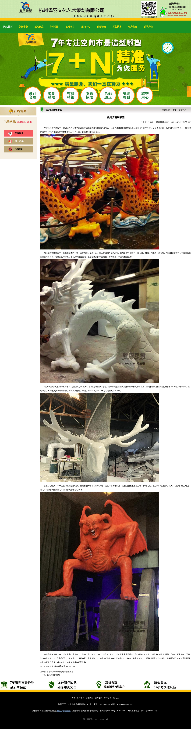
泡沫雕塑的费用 (53, 675)
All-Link (116, 698)
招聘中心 (85, 26)
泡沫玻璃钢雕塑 (94, 128)
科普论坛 (101, 26)
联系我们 (148, 26)
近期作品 (39, 26)
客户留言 (132, 26)
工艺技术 (117, 26)
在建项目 (70, 26)
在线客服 (19, 133)
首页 (174, 110)
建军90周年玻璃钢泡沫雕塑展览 (60, 672)
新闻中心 (23, 26)
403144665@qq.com (125, 704)
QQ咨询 (19, 149)
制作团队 (54, 26)
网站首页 (8, 26)
